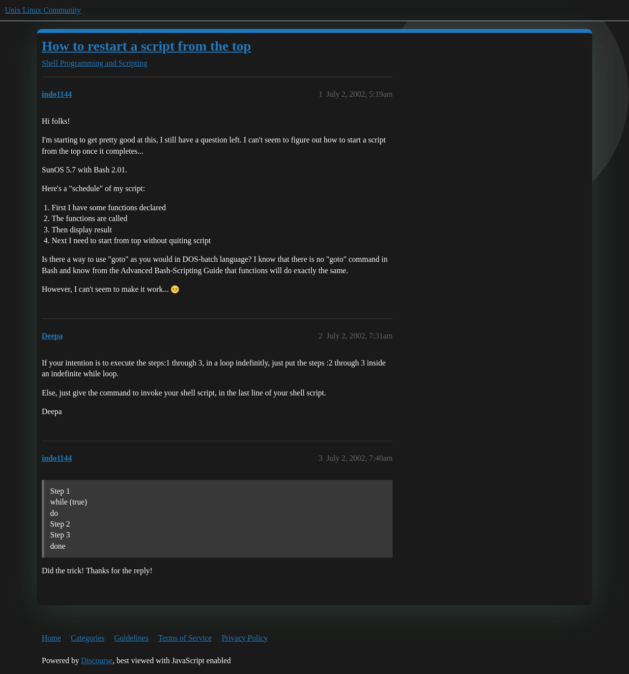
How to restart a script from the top (146, 46)
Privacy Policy (245, 638)
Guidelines (131, 638)
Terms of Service (185, 638)
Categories (87, 638)
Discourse (97, 660)
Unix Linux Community (43, 10)
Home (51, 638)
